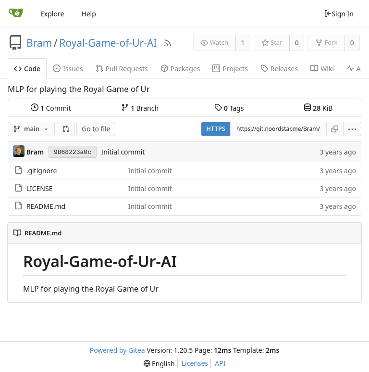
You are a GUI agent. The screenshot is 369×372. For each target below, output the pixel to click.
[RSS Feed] (167, 42)
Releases (279, 68)
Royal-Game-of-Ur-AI (108, 43)
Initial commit (123, 151)
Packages (180, 68)
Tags (229, 107)
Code (27, 68)
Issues (68, 68)
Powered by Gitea (117, 350)
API (220, 363)
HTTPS (215, 128)
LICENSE (39, 188)
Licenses (195, 363)
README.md (46, 206)
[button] (66, 129)
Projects (229, 68)
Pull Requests (122, 68)
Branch (140, 107)
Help (88, 13)
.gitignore (41, 170)
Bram (39, 43)
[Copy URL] (335, 129)
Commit (51, 107)
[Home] (16, 13)
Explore (52, 13)
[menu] (352, 129)
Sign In (339, 13)
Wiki (322, 68)
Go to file (96, 128)
